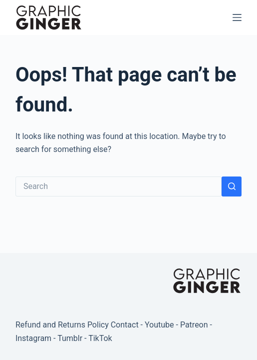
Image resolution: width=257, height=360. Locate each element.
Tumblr (69, 338)
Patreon (194, 325)
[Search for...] (118, 186)
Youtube (159, 325)
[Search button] (232, 186)
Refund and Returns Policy (62, 325)
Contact (125, 325)
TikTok (100, 338)
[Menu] (237, 17)
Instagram (33, 338)
